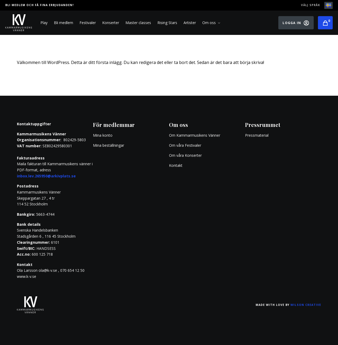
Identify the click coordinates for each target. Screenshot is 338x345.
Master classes (138, 22)
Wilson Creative (305, 305)
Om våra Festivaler (185, 145)
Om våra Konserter (185, 155)
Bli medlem (63, 22)
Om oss (211, 22)
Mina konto (102, 135)
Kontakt (175, 165)
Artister (190, 22)
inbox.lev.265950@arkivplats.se (46, 175)
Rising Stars (167, 22)
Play (44, 22)
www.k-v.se (26, 276)
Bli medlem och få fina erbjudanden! (39, 5)
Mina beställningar (108, 145)
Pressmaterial (257, 135)
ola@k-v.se (48, 270)
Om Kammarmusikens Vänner (194, 135)
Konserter (110, 22)
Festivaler (87, 22)
